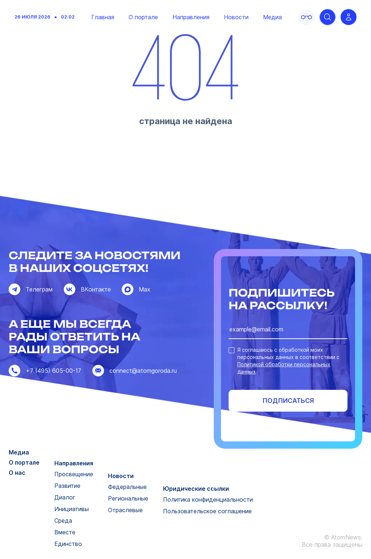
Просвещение (73, 474)
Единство (68, 543)
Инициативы (71, 509)
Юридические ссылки (196, 488)
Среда (63, 520)
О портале (143, 17)
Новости (236, 17)
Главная (102, 17)
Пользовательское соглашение (207, 511)
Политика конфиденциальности (208, 499)
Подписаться (288, 400)
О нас (17, 472)
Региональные (128, 498)
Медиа (272, 17)
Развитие (67, 485)
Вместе (64, 532)
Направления (190, 17)
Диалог (64, 497)
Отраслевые (125, 510)
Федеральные (127, 486)
